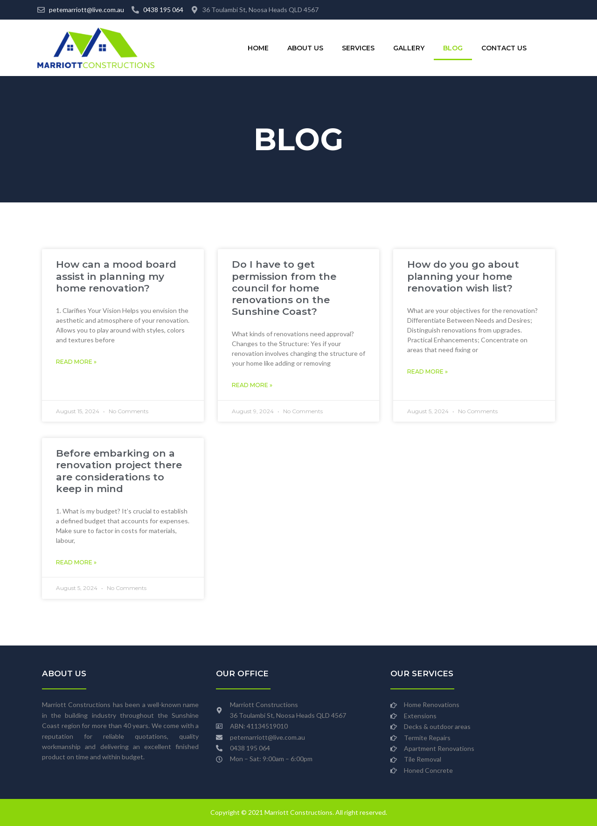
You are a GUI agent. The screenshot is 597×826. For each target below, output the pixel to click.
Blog (453, 48)
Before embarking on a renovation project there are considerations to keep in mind (119, 470)
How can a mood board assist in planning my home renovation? (116, 275)
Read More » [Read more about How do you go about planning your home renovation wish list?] (427, 371)
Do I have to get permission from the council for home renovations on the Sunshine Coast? (284, 287)
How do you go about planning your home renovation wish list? (463, 275)
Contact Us (504, 48)
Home (258, 48)
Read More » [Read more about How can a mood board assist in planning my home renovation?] (76, 361)
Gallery (408, 48)
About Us (305, 48)
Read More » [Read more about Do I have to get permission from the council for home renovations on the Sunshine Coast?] (252, 385)
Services (358, 48)
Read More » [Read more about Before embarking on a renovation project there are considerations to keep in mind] (76, 562)
